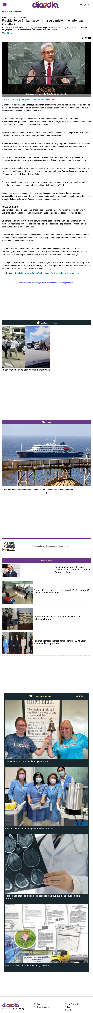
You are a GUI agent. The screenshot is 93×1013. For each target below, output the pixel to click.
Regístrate (38, 1004)
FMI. (54, 99)
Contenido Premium (46, 323)
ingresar (85, 4)
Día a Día (69, 1010)
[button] (8, 459)
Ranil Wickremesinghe (41, 99)
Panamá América (72, 1004)
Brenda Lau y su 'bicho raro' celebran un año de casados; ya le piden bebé (47, 273)
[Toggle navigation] (4, 4)
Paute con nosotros (42, 1007)
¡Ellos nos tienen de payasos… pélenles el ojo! (50, 546)
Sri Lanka (7, 99)
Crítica (67, 1007)
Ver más (81, 696)
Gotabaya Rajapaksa (21, 99)
